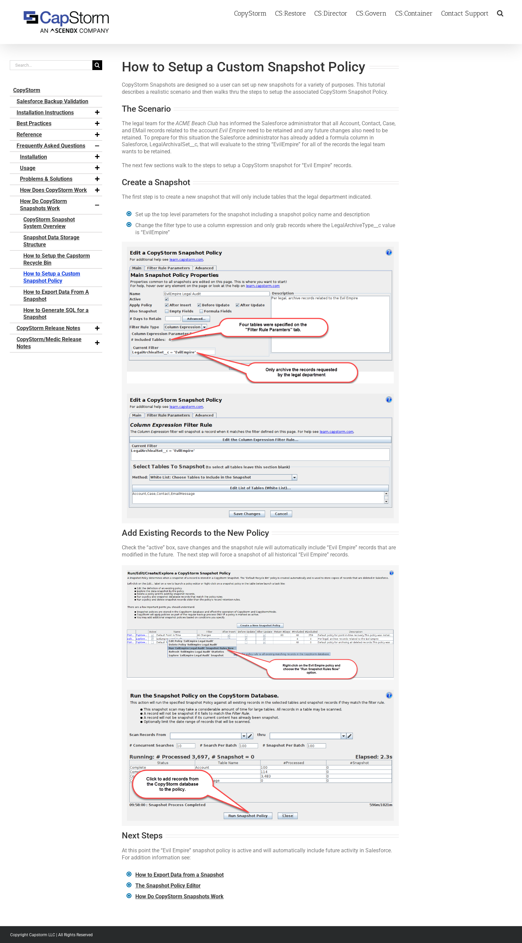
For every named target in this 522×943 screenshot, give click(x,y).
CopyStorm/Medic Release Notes (58, 343)
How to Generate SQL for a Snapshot (56, 314)
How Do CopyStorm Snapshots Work (60, 205)
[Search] (97, 65)
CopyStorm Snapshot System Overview (49, 223)
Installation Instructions (58, 112)
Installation (60, 157)
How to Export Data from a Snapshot (179, 875)
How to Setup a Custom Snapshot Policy (51, 277)
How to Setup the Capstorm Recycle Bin (56, 259)
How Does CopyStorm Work (60, 190)
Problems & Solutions (60, 179)
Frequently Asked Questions (58, 145)
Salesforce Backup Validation (52, 101)
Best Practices (58, 123)
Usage (60, 168)
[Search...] (51, 65)
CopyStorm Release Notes (58, 328)
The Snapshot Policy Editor (168, 885)
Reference (58, 134)
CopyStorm (26, 90)
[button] (500, 12)
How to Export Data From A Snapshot (56, 295)
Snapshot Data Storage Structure (51, 241)
